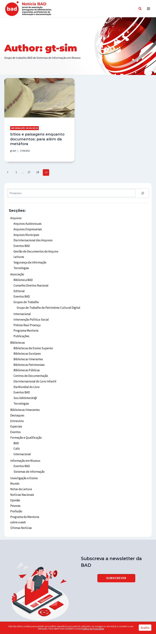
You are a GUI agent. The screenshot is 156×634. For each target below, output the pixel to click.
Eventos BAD (21, 242)
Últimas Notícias (20, 507)
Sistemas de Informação (28, 454)
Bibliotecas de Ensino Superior (32, 338)
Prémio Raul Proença (26, 316)
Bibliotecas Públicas (26, 359)
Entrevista (16, 407)
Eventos (15, 417)
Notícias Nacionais (21, 476)
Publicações (20, 327)
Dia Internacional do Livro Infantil (34, 369)
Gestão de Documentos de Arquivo (34, 247)
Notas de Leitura (20, 471)
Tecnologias (21, 263)
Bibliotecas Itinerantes (27, 349)
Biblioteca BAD (22, 274)
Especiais (16, 412)
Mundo (14, 465)
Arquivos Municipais (25, 232)
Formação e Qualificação (25, 422)
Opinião (15, 481)
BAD (16, 427)
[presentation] (39, 98)
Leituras (18, 252)
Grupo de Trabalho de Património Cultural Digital (47, 300)
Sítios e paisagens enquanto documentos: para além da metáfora (35, 138)
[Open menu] (148, 8)
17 (28, 170)
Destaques (16, 401)
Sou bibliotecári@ (24, 385)
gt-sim (13, 149)
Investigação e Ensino (23, 460)
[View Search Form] (140, 8)
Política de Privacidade (93, 628)
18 (36, 170)
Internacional (21, 306)
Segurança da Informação (29, 258)
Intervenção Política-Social (30, 311)
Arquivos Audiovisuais (26, 221)
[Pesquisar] (142, 191)
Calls (16, 433)
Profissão (16, 491)
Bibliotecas (17, 333)
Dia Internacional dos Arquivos (32, 237)
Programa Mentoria (25, 322)
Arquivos (15, 216)
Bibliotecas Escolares (26, 343)
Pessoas (15, 486)
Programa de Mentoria (24, 496)
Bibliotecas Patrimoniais (28, 354)
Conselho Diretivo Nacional (30, 279)
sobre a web (17, 502)
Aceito (145, 628)
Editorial (18, 284)
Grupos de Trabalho (25, 295)
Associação (17, 269)
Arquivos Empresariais (27, 226)
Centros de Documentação (29, 364)
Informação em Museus (24, 128)
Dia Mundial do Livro (25, 374)
